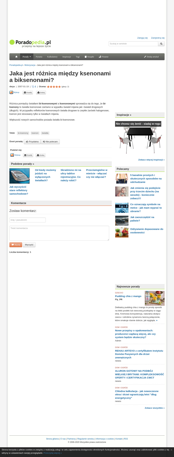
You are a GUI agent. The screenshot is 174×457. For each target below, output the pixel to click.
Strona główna (52, 439)
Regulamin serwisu (85, 439)
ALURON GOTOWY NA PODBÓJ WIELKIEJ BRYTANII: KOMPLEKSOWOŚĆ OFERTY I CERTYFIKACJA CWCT (139, 374)
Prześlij (28, 92)
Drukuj (41, 92)
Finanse (103, 56)
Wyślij (16, 244)
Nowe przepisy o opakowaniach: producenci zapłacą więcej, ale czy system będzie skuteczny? (135, 334)
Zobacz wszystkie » (155, 408)
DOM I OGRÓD (121, 327)
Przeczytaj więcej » (53, 453)
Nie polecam (50, 141)
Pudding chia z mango (128, 296)
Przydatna (32, 141)
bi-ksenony (23, 133)
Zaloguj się (142, 38)
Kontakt (119, 439)
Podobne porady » (22, 163)
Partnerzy (71, 439)
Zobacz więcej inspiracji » (151, 159)
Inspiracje (66, 56)
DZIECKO (119, 293)
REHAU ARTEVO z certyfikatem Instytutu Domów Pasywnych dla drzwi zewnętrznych (139, 354)
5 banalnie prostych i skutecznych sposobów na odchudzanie (146, 178)
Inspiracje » (124, 114)
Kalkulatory (52, 56)
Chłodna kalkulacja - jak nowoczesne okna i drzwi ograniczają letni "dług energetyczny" (136, 394)
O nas (63, 439)
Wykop (14, 92)
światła (45, 133)
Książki (89, 56)
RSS (126, 439)
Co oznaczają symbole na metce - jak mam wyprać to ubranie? (146, 208)
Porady (27, 56)
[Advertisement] (48, 98)
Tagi (78, 56)
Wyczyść (29, 244)
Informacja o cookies (105, 439)
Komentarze (18, 203)
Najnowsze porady (128, 286)
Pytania (39, 56)
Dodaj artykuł (151, 56)
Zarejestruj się (158, 38)
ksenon (35, 133)
